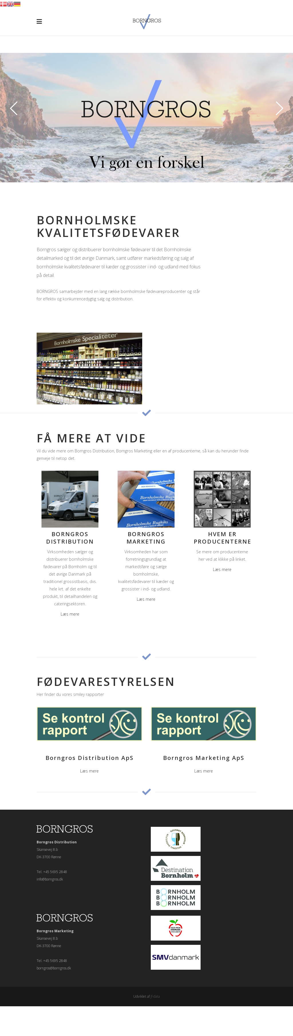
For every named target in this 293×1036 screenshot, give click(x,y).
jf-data (155, 996)
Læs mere (70, 614)
